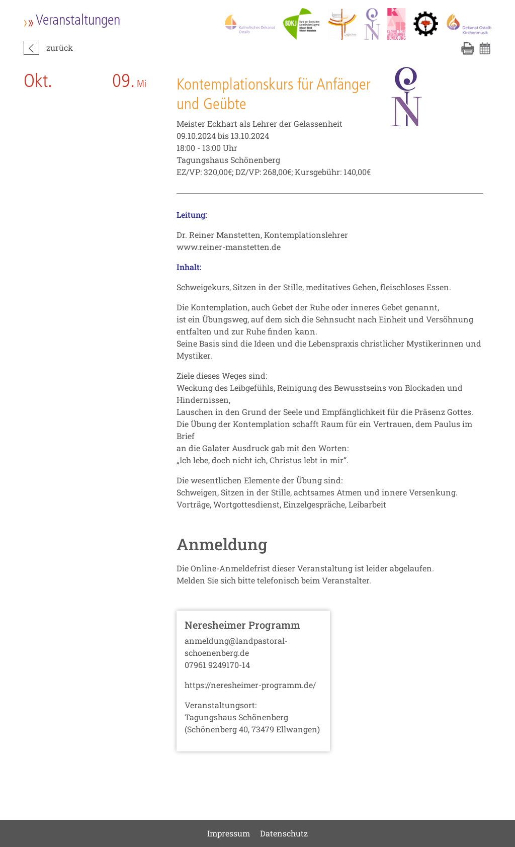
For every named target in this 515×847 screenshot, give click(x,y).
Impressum (228, 833)
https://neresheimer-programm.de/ (250, 685)
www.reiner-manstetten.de (229, 246)
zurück (59, 47)
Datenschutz (284, 833)
